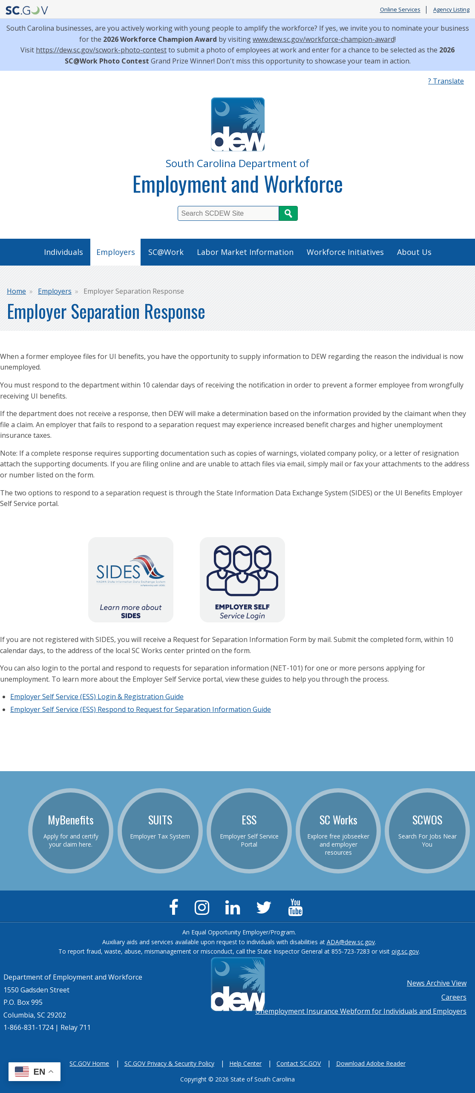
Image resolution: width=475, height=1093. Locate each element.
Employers (115, 252)
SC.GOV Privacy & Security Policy (169, 1063)
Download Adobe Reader (371, 1063)
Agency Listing (451, 10)
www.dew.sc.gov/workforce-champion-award (323, 39)
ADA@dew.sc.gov (351, 942)
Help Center (245, 1063)
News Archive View (436, 983)
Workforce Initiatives (345, 252)
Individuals (63, 252)
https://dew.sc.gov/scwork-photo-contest (101, 50)
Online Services (400, 10)
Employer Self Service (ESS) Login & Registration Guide (97, 696)
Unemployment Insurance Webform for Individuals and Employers (360, 1011)
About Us (414, 252)
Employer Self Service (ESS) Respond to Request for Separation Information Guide (140, 709)
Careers (453, 997)
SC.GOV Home (89, 1063)
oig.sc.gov (405, 951)
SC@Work (166, 252)
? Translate (446, 81)
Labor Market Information (245, 252)
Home (16, 291)
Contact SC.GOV (298, 1063)
